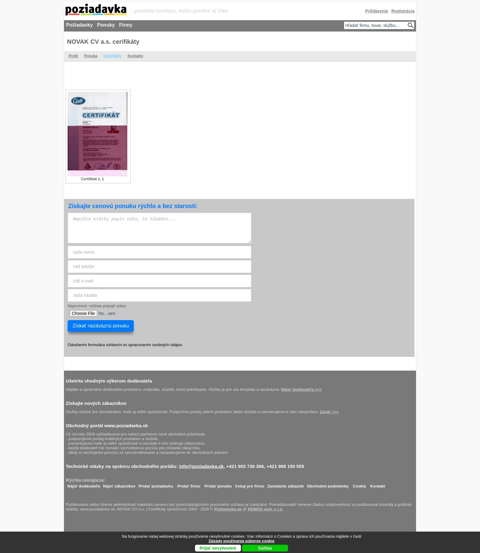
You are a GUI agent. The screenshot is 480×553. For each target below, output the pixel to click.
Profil (73, 56)
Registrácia (403, 11)
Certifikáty (112, 56)
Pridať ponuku (218, 484)
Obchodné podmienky (328, 484)
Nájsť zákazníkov (119, 484)
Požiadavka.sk (228, 509)
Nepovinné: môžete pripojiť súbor (97, 306)
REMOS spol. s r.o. (265, 509)
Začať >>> (329, 411)
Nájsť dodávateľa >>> (301, 389)
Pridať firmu (188, 484)
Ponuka (90, 56)
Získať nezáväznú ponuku (101, 325)
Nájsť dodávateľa (83, 484)
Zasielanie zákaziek (285, 484)
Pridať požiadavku (156, 484)
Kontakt (377, 484)
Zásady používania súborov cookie (241, 541)
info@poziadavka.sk (201, 466)
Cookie (359, 484)
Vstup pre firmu (249, 484)
